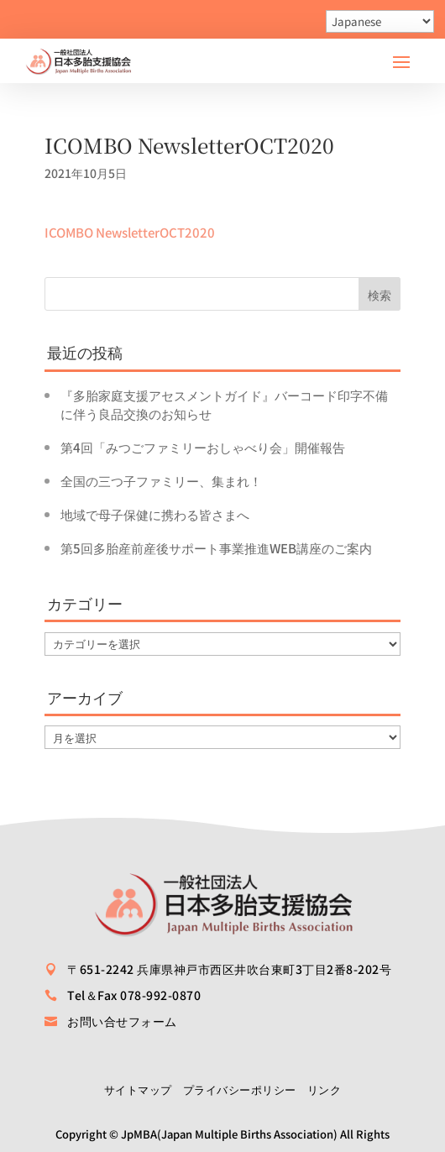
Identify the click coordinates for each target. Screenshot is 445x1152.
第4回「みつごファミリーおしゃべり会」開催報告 (202, 447)
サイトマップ (138, 1089)
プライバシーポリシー (239, 1089)
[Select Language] (380, 21)
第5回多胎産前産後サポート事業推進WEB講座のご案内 (216, 548)
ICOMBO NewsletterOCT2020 (129, 232)
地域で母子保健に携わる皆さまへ (154, 514)
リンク (324, 1089)
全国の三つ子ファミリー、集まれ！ (161, 481)
